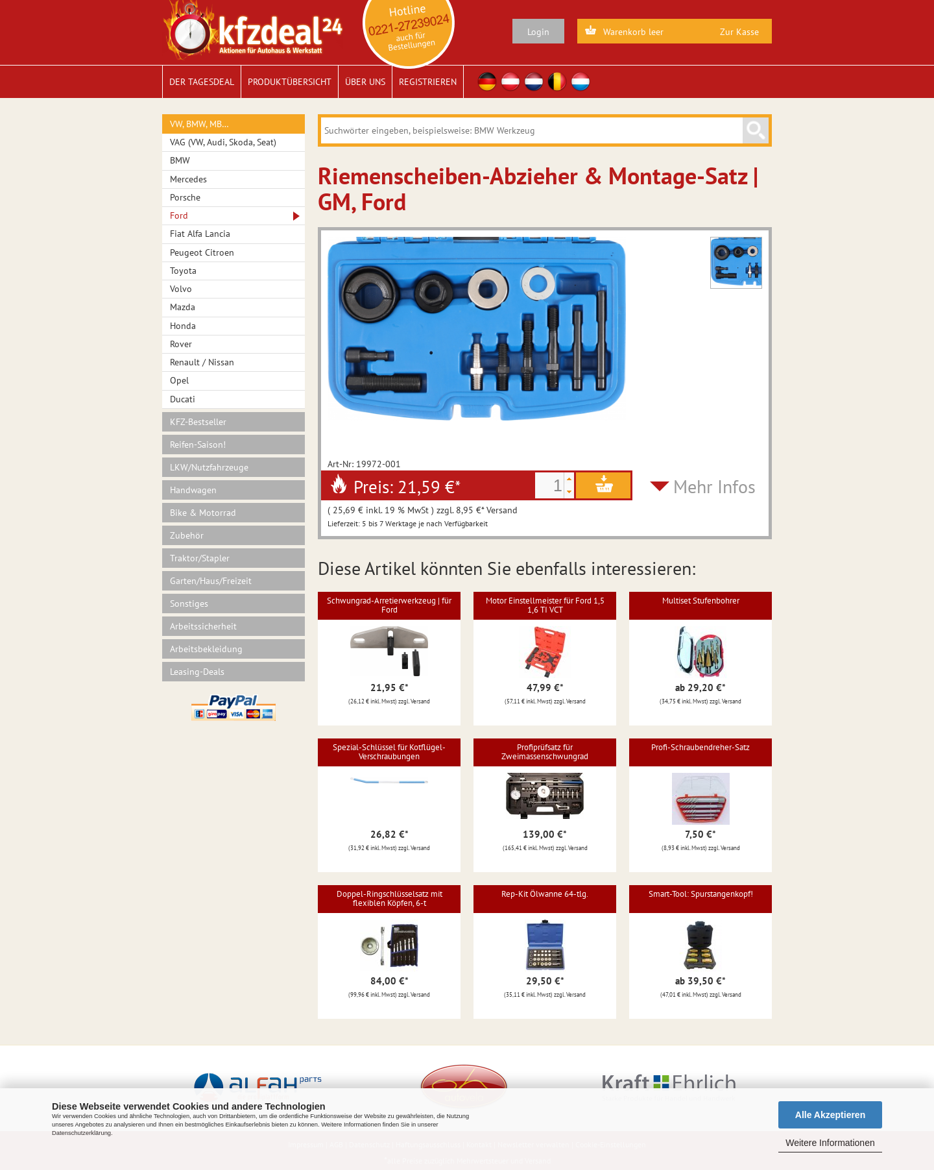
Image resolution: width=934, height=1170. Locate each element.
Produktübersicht (289, 82)
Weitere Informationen (829, 1143)
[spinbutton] (549, 485)
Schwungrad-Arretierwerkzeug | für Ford (389, 605)
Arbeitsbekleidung (206, 649)
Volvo (181, 289)
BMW (180, 160)
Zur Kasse (739, 32)
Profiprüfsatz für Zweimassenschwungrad (544, 752)
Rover (181, 344)
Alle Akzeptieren (830, 1115)
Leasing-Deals (197, 671)
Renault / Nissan (202, 362)
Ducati (182, 399)
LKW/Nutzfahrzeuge (209, 467)
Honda (183, 326)
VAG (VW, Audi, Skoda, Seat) (223, 142)
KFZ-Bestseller (198, 422)
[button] (569, 478)
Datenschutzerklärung (81, 1133)
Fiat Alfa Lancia (200, 233)
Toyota (183, 270)
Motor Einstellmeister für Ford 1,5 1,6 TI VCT (545, 605)
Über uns (365, 82)
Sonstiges (189, 603)
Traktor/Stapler (200, 558)
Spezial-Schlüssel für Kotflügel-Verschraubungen (389, 752)
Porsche (185, 197)
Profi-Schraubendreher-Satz (700, 747)
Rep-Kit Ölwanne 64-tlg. (544, 893)
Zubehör (187, 535)
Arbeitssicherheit (203, 626)
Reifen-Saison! (198, 444)
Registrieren (428, 82)
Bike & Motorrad (203, 512)
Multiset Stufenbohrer (700, 600)
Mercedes (188, 179)
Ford (179, 215)
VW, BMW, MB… (199, 124)
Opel (179, 380)
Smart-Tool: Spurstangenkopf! (701, 893)
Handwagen (193, 490)
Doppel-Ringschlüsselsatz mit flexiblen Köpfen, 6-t (389, 898)
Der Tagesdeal (201, 82)
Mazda (182, 307)
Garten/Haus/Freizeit (211, 581)
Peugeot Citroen (202, 252)
